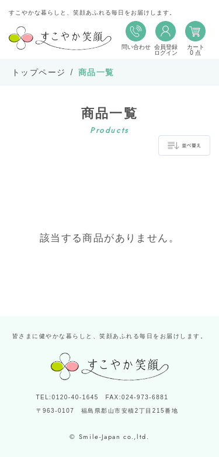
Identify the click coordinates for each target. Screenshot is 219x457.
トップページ (38, 72)
